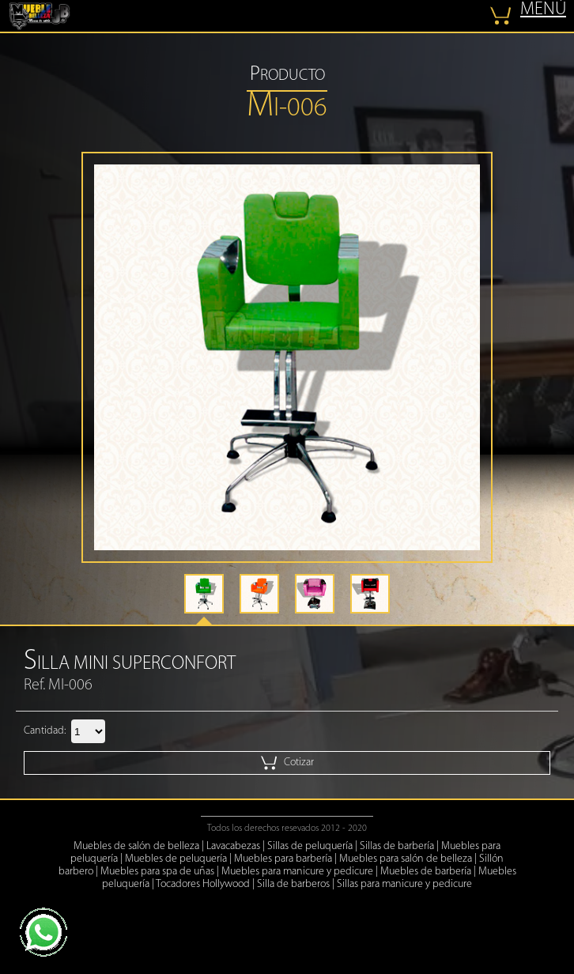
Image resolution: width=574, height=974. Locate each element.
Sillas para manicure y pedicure (404, 884)
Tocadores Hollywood (203, 884)
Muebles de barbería (425, 872)
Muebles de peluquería (176, 859)
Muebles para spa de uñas (157, 872)
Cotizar (287, 763)
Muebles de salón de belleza (136, 846)
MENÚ (543, 10)
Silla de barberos (293, 884)
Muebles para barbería (283, 859)
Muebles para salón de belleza (405, 859)
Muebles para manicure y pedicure (297, 872)
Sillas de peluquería (310, 846)
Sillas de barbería (397, 846)
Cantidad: (45, 731)
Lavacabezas (233, 846)
